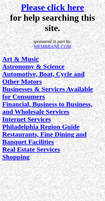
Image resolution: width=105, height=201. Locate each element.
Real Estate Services (31, 149)
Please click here (52, 7)
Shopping (15, 157)
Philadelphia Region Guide (41, 126)
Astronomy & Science (33, 66)
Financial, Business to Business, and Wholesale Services (47, 107)
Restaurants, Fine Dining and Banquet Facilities (44, 138)
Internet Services (26, 119)
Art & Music (20, 59)
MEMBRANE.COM (52, 46)
